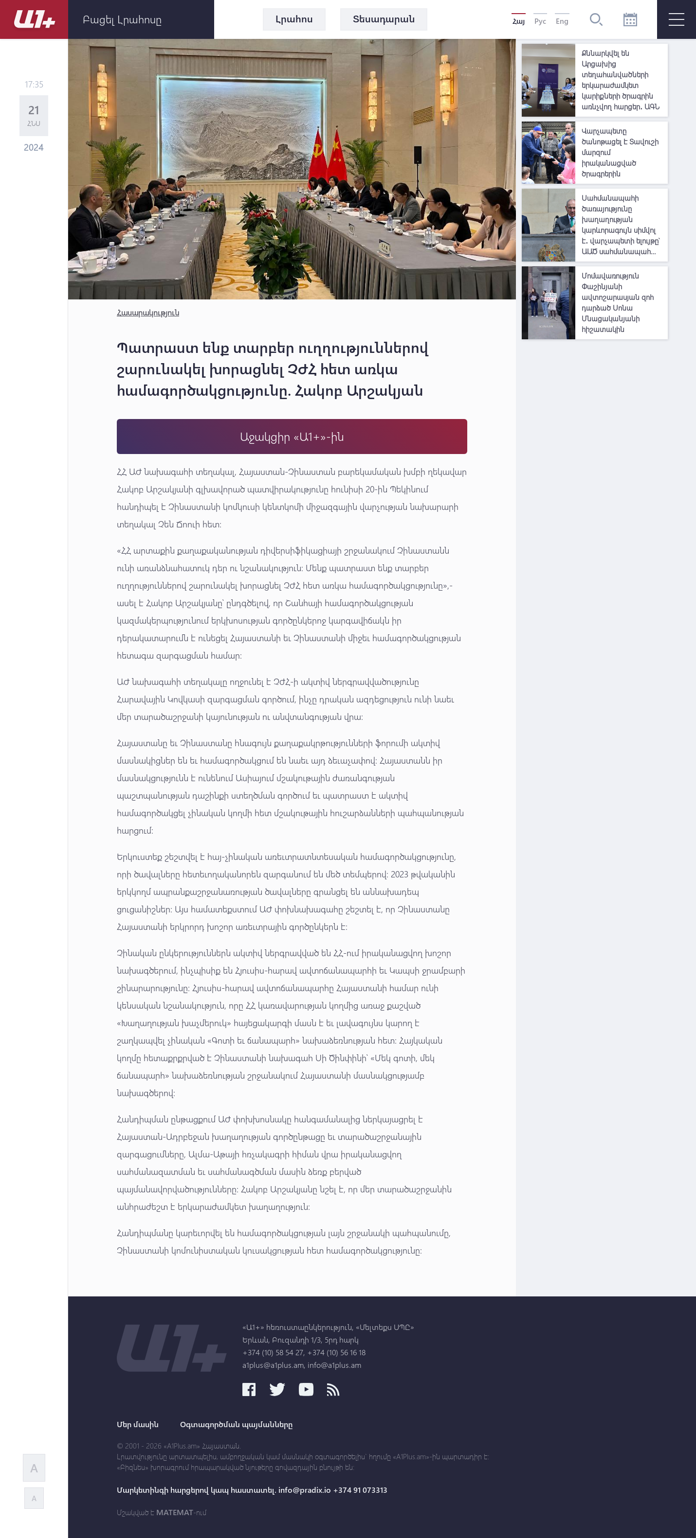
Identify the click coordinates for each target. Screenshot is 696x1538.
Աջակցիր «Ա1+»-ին (292, 436)
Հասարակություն (148, 312)
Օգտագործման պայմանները (236, 1424)
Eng (562, 21)
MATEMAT (174, 1512)
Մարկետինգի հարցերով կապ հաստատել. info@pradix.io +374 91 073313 (252, 1490)
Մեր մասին (138, 1424)
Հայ (519, 21)
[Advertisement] (595, 490)
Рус (540, 21)
